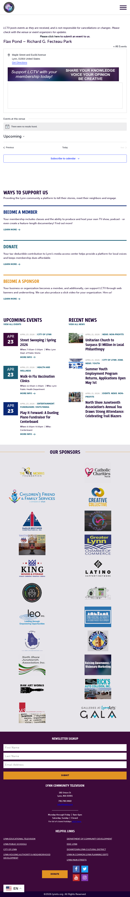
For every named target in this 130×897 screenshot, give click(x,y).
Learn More (11, 229)
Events (106, 393)
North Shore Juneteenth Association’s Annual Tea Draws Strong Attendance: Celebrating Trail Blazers (104, 409)
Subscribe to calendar (63, 158)
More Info (27, 357)
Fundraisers (27, 407)
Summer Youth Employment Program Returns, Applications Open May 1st (105, 376)
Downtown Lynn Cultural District (86, 849)
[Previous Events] (8, 147)
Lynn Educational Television (19, 839)
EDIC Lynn (72, 844)
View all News (77, 324)
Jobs (120, 360)
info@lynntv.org (65, 804)
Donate (55, 874)
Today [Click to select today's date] (65, 147)
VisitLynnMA (42, 407)
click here (76, 821)
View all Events (12, 324)
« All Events (120, 46)
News (105, 334)
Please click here (50, 36)
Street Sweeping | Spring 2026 (38, 342)
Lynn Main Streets (77, 860)
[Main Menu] (123, 8)
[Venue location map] (65, 95)
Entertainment (45, 403)
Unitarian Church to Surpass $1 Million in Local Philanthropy (104, 345)
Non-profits (116, 334)
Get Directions (19, 62)
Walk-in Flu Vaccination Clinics (37, 378)
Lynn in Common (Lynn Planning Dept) (87, 854)
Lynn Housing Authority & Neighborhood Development (26, 856)
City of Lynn (44, 334)
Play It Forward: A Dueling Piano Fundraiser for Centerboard (39, 417)
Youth (96, 363)
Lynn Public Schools (15, 844)
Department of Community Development (89, 839)
